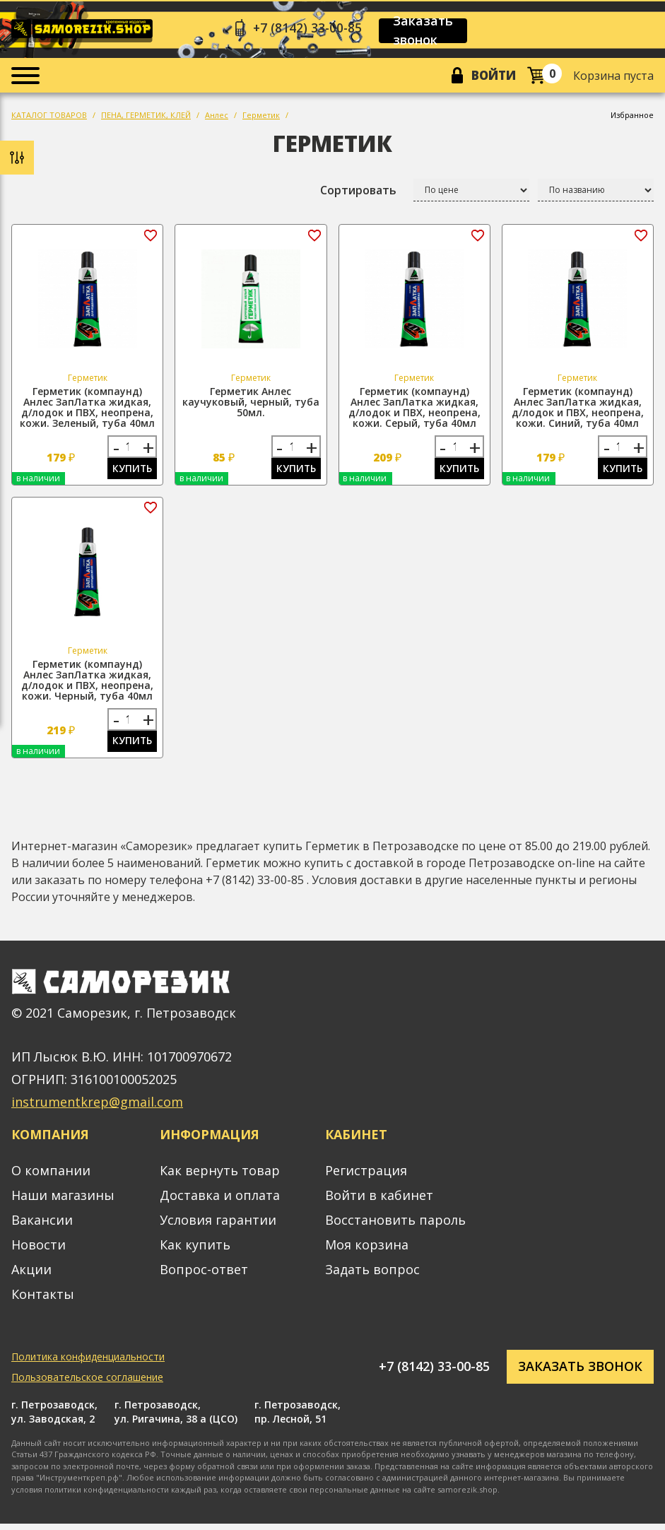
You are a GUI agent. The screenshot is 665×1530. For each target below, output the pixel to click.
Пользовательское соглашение (87, 1382)
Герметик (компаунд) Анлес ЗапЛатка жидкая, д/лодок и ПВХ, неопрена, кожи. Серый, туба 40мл (414, 409)
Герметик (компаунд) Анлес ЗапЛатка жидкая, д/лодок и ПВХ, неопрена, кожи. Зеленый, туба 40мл (87, 409)
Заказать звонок (428, 31)
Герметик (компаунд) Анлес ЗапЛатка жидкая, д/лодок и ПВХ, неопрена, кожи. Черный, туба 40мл (87, 684)
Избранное (632, 117)
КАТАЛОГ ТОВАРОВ (49, 117)
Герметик (261, 117)
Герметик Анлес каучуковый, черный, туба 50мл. (250, 404)
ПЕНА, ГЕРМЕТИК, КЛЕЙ (146, 117)
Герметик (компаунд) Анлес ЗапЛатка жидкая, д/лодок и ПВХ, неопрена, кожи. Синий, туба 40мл (578, 409)
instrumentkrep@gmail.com (97, 1108)
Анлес (216, 117)
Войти (492, 77)
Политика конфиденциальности (88, 1362)
